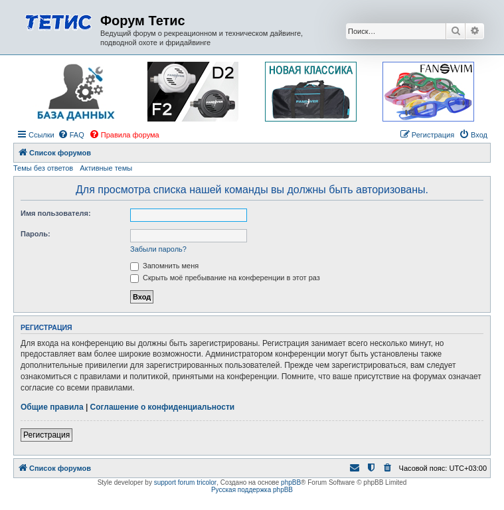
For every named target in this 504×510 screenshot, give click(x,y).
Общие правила (52, 407)
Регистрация (46, 435)
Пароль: (35, 234)
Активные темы (106, 168)
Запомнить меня (164, 266)
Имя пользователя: (56, 213)
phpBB (291, 482)
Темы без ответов (43, 168)
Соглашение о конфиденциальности (162, 407)
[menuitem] (71, 135)
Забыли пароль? (158, 249)
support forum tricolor (185, 482)
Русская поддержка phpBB (252, 489)
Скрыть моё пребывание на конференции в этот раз (225, 278)
